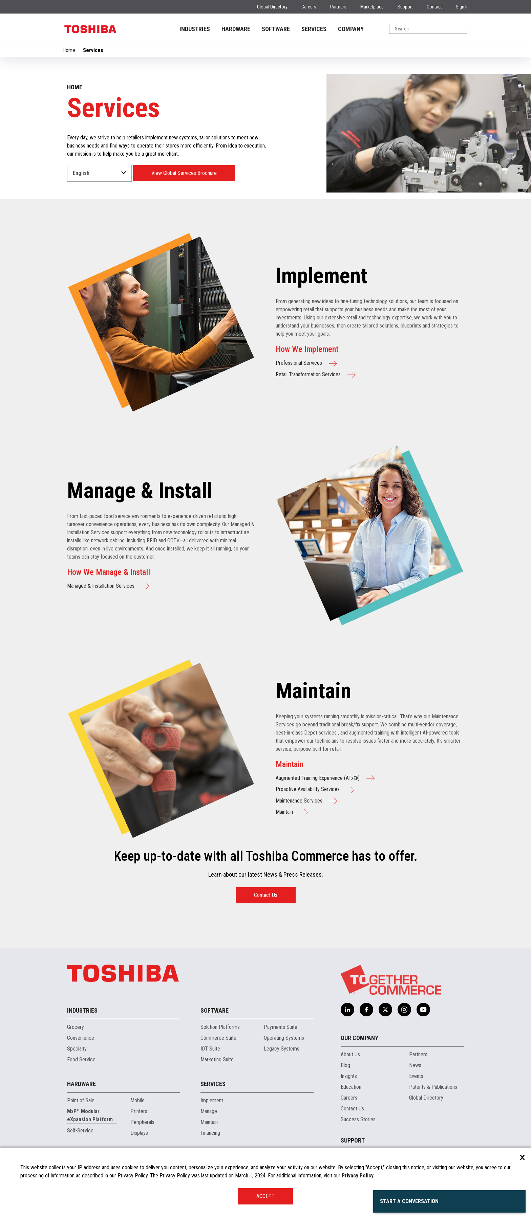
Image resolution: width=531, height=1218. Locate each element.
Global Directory (272, 6)
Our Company (359, 1037)
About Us (350, 1054)
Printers (138, 1111)
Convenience (80, 1038)
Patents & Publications (433, 1087)
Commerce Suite (218, 1038)
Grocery (75, 1027)
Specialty (77, 1048)
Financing (210, 1133)
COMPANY (351, 28)
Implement (211, 1100)
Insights (349, 1076)
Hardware (81, 1083)
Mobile (137, 1100)
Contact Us (265, 895)
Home (68, 50)
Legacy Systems (281, 1048)
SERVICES (313, 28)
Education (351, 1087)
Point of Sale (80, 1100)
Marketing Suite (217, 1059)
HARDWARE (235, 28)
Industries (82, 1010)
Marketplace (372, 6)
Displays (139, 1133)
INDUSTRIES (194, 28)
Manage (208, 1111)
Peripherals (142, 1122)
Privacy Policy (358, 1175)
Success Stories (358, 1119)
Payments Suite (280, 1027)
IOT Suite (210, 1048)
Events (416, 1076)
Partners (338, 6)
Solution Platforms (220, 1027)
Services (213, 1083)
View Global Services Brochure (184, 173)
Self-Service (80, 1130)
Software (214, 1010)
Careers (308, 6)
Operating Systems (284, 1038)
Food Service (81, 1059)
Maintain (209, 1122)
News (415, 1065)
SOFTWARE (276, 28)
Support (405, 6)
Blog (345, 1065)
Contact (434, 6)
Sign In (462, 6)
